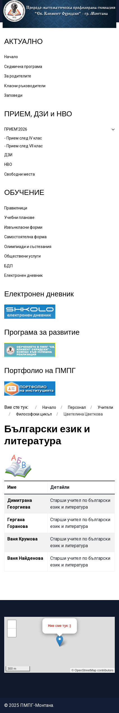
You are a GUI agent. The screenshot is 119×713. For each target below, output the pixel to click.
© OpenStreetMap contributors (92, 670)
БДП (8, 266)
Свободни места (19, 174)
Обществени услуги (22, 256)
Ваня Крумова (22, 539)
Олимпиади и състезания (27, 246)
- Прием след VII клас (23, 146)
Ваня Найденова (25, 558)
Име (12, 487)
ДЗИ (8, 155)
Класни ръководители (24, 86)
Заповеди (13, 95)
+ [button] (12, 624)
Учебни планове (19, 217)
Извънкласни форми (23, 227)
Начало (11, 57)
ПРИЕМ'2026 (59, 129)
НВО (8, 164)
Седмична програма (23, 66)
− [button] (12, 633)
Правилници (15, 208)
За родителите (17, 76)
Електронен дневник (23, 275)
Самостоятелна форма (25, 237)
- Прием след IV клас (23, 138)
